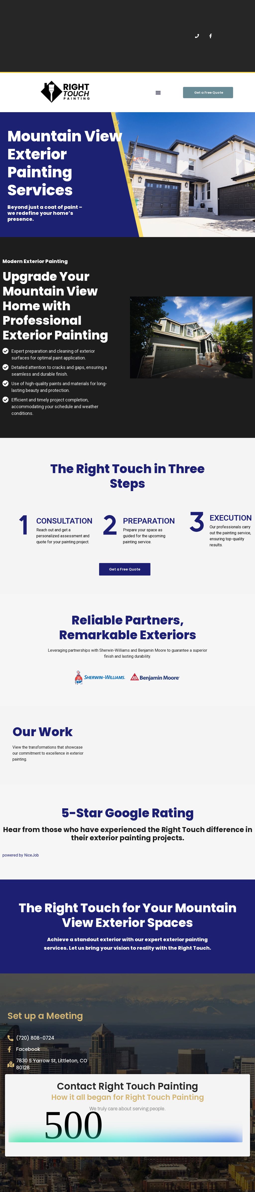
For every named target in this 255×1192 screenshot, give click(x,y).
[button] (158, 92)
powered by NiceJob (20, 855)
